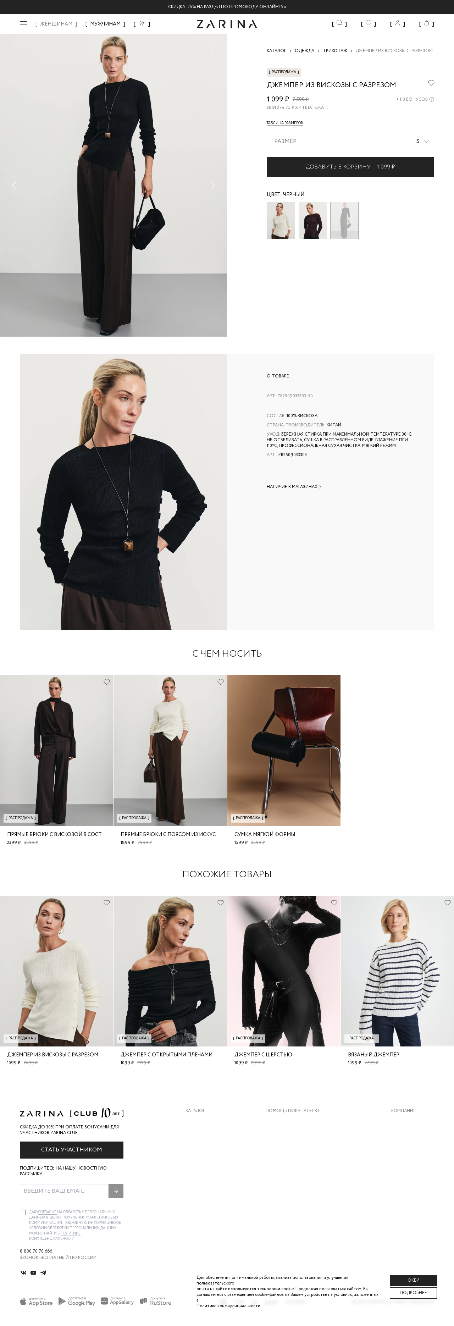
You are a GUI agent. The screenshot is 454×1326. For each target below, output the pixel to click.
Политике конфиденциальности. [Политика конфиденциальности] (228, 1306)
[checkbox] (23, 1212)
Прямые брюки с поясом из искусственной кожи (191, 834)
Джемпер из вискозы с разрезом (52, 1055)
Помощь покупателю (292, 1111)
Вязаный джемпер (373, 1055)
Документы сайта (288, 1193)
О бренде (402, 1122)
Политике (71, 1233)
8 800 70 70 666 (36, 1251)
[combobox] (350, 141)
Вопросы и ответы (289, 1150)
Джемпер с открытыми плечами (166, 1055)
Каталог (195, 1111)
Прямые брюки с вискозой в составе (59, 834)
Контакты (403, 1150)
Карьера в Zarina (410, 1136)
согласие (47, 1212)
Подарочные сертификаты (298, 1179)
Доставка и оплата (289, 1122)
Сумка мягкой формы (264, 834)
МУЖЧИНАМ (105, 24)
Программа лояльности (295, 1164)
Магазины (403, 1179)
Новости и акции (412, 1164)
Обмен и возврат (286, 1136)
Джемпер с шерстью (263, 1055)
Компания (403, 1111)
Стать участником (71, 1150)
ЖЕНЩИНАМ (56, 24)
